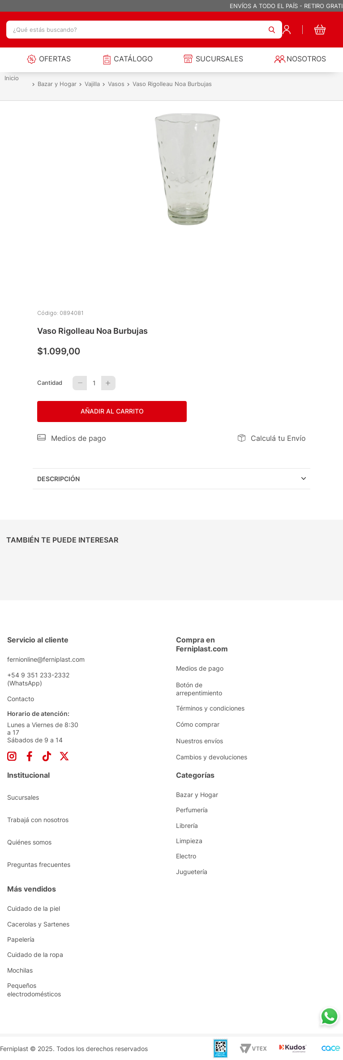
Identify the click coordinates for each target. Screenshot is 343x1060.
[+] (108, 383)
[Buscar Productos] (271, 30)
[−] (80, 383)
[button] (71, 438)
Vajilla (92, 84)
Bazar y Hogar (57, 84)
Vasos (116, 84)
